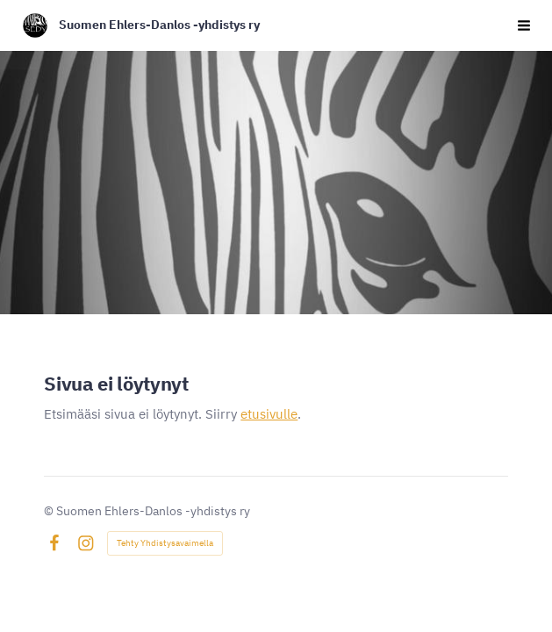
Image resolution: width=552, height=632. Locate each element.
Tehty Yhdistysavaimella (165, 543)
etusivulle (269, 414)
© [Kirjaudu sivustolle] (50, 511)
